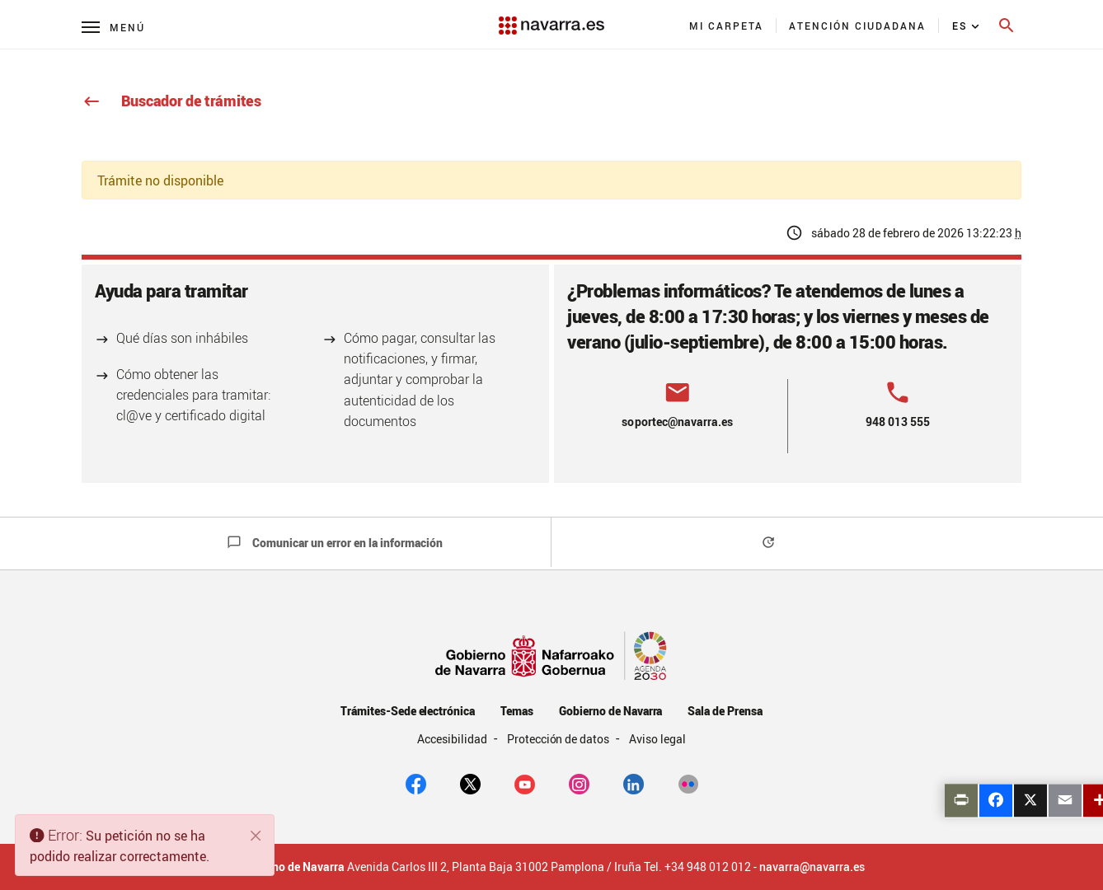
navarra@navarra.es (812, 867)
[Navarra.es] (551, 17)
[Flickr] (688, 783)
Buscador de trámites (171, 100)
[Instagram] (579, 783)
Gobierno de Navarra (610, 711)
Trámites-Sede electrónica (407, 711)
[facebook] (416, 783)
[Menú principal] (113, 26)
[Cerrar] (256, 835)
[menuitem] (727, 25)
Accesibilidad (453, 739)
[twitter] (470, 783)
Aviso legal (657, 739)
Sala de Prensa (725, 711)
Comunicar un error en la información (335, 542)
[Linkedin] (633, 783)
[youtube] (524, 783)
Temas (516, 711)
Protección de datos (559, 739)
